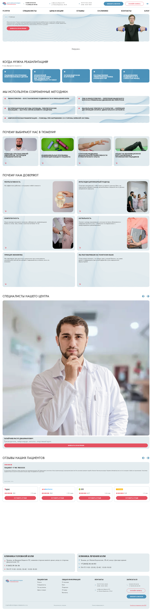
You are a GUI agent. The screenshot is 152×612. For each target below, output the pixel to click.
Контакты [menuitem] (126, 11)
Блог (63, 585)
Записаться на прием (18, 28)
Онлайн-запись (134, 4)
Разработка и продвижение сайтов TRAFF (138, 605)
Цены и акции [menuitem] (56, 11)
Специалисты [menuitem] (30, 11)
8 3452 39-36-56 (31, 2)
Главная (6, 17)
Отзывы (64, 590)
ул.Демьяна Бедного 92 (58, 2)
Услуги (39, 582)
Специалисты (41, 585)
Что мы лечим (41, 587)
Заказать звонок (113, 4)
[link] (12, 3)
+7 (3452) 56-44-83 (31, 4)
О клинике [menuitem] (102, 11)
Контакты (65, 592)
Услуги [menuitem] (6, 11)
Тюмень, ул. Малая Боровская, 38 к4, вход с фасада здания (103, 560)
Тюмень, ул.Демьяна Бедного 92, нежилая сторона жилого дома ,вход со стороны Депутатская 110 (37, 561)
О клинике (65, 582)
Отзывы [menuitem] (80, 11)
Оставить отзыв (20, 498)
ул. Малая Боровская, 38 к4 (59, 4)
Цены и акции (41, 590)
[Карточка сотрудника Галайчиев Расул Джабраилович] (76, 374)
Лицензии (65, 587)
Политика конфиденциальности (98, 605)
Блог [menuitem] (146, 11)
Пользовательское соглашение (60, 605)
